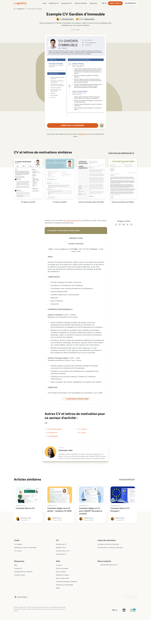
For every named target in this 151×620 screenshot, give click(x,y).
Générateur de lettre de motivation (25, 547)
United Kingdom (21, 596)
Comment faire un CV (25, 507)
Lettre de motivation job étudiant (123, 201)
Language (104, 3)
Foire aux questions (62, 567)
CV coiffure (82, 428)
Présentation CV (61, 553)
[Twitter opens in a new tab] (135, 596)
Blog (15, 564)
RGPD (58, 587)
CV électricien (52, 432)
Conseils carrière (19, 574)
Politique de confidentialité (64, 584)
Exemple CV (21, 9)
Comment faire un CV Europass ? (120, 508)
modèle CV (82, 133)
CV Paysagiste (52, 435)
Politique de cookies (62, 574)
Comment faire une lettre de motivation (110, 547)
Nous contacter (61, 571)
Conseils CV (18, 567)
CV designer (18, 543)
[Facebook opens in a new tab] (128, 596)
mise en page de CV (73, 220)
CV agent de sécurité (28, 201)
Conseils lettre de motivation (23, 571)
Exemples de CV (66, 3)
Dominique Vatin (66, 450)
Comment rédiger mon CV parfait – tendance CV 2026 (59, 508)
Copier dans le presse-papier (75, 398)
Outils (44, 3)
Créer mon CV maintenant (72, 125)
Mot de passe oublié (62, 577)
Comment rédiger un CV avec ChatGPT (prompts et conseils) (90, 510)
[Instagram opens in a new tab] (124, 596)
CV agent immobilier (60, 201)
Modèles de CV (54, 3)
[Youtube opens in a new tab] (131, 596)
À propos (59, 564)
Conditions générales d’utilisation (66, 581)
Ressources (93, 3)
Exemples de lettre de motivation (108, 543)
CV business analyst (54, 428)
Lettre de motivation (80, 3)
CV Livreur (82, 432)
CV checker (18, 550)
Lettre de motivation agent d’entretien (91, 201)
